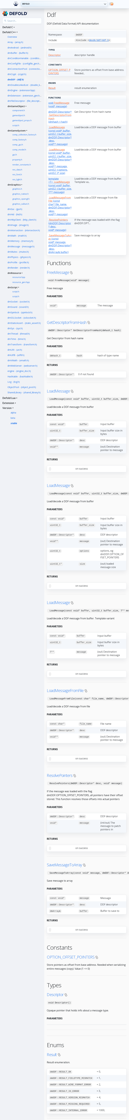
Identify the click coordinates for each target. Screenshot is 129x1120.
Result (52, 1050)
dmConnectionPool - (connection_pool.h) (28, 68)
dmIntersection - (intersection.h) (24, 230)
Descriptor (55, 991)
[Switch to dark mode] (111, 4)
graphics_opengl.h (21, 199)
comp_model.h (19, 149)
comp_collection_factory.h (24, 134)
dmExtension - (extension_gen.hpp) (25, 95)
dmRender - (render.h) (19, 267)
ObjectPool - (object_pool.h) (22, 387)
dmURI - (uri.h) (15, 349)
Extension (8, 403)
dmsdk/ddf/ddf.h (99, 40)
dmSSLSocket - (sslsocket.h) (22, 317)
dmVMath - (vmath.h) (18, 360)
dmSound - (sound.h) (18, 306)
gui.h (14, 154)
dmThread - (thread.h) (19, 333)
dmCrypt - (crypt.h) (17, 74)
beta (13, 417)
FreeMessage (58, 272)
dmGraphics (14, 184)
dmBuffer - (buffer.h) (18, 52)
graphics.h (17, 189)
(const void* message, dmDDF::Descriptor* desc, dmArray (60, 243)
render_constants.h (21, 164)
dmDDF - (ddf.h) (16, 79)
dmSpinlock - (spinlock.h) (20, 312)
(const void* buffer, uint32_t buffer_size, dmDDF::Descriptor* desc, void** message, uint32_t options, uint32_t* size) (60, 161)
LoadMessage (58, 390)
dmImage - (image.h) (18, 225)
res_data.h (17, 169)
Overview (12, 36)
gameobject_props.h (22, 120)
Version (7, 408)
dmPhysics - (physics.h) (19, 257)
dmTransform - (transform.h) (22, 344)
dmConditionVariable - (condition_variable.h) (30, 58)
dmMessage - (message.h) (21, 246)
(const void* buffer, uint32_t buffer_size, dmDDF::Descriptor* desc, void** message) (60, 135)
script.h (15, 125)
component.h (18, 110)
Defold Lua (9, 398)
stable (14, 423)
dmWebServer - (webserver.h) (22, 365)
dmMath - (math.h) (17, 235)
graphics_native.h (20, 194)
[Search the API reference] (22, 21)
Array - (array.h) (15, 42)
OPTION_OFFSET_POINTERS (70, 953)
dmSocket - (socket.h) (19, 301)
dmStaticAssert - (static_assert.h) (24, 323)
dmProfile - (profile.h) (18, 262)
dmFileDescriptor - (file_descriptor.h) (26, 100)
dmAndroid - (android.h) (19, 47)
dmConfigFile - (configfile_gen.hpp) (25, 63)
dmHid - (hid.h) (15, 214)
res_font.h (17, 174)
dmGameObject (16, 106)
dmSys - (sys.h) (15, 328)
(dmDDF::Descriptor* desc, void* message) (59, 224)
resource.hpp (18, 277)
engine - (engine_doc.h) (19, 371)
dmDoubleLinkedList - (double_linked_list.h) (29, 84)
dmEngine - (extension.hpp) (21, 90)
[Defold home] (16, 4)
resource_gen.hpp (21, 282)
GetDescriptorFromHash (66, 322)
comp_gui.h (17, 144)
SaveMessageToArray (64, 861)
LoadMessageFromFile (65, 688)
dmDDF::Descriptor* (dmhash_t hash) (60, 116)
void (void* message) (58, 104)
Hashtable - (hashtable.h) (20, 376)
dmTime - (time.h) (17, 338)
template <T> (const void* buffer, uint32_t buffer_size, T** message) (60, 185)
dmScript (13, 287)
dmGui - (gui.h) (15, 209)
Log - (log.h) (14, 381)
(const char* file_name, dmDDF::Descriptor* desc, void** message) (60, 206)
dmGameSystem (17, 130)
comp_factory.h (19, 139)
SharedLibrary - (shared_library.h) (24, 392)
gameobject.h (18, 115)
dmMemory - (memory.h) (20, 240)
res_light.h (17, 179)
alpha (13, 412)
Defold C (8, 27)
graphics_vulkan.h (20, 204)
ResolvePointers (59, 772)
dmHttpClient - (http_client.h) (22, 219)
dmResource (14, 273)
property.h (17, 159)
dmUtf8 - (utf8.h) (16, 355)
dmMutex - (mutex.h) (18, 251)
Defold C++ (9, 32)
